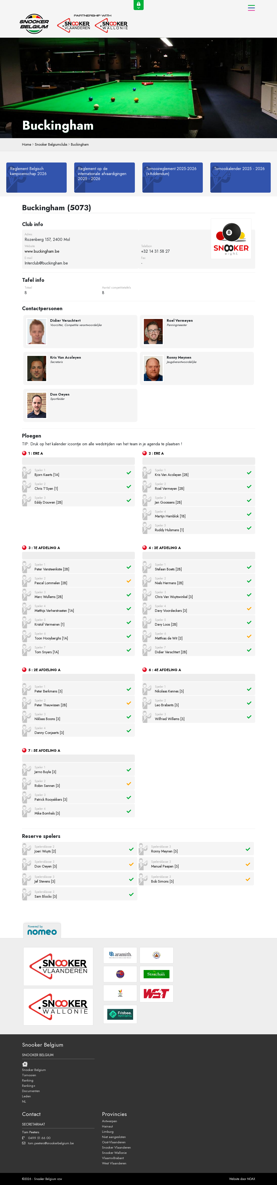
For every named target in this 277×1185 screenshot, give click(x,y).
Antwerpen (109, 1121)
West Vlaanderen (114, 1163)
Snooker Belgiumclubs (51, 144)
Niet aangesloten (114, 1137)
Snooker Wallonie (114, 1152)
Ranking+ (28, 1085)
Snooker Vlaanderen (116, 1147)
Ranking (27, 1080)
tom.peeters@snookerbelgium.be (48, 1143)
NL (24, 1101)
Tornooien (29, 1075)
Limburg (108, 1131)
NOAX (251, 1179)
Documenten (31, 1091)
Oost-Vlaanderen (114, 1142)
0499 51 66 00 (36, 1138)
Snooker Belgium (34, 1069)
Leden (26, 1096)
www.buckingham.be (42, 251)
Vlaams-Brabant (113, 1158)
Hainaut (107, 1126)
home (26, 144)
